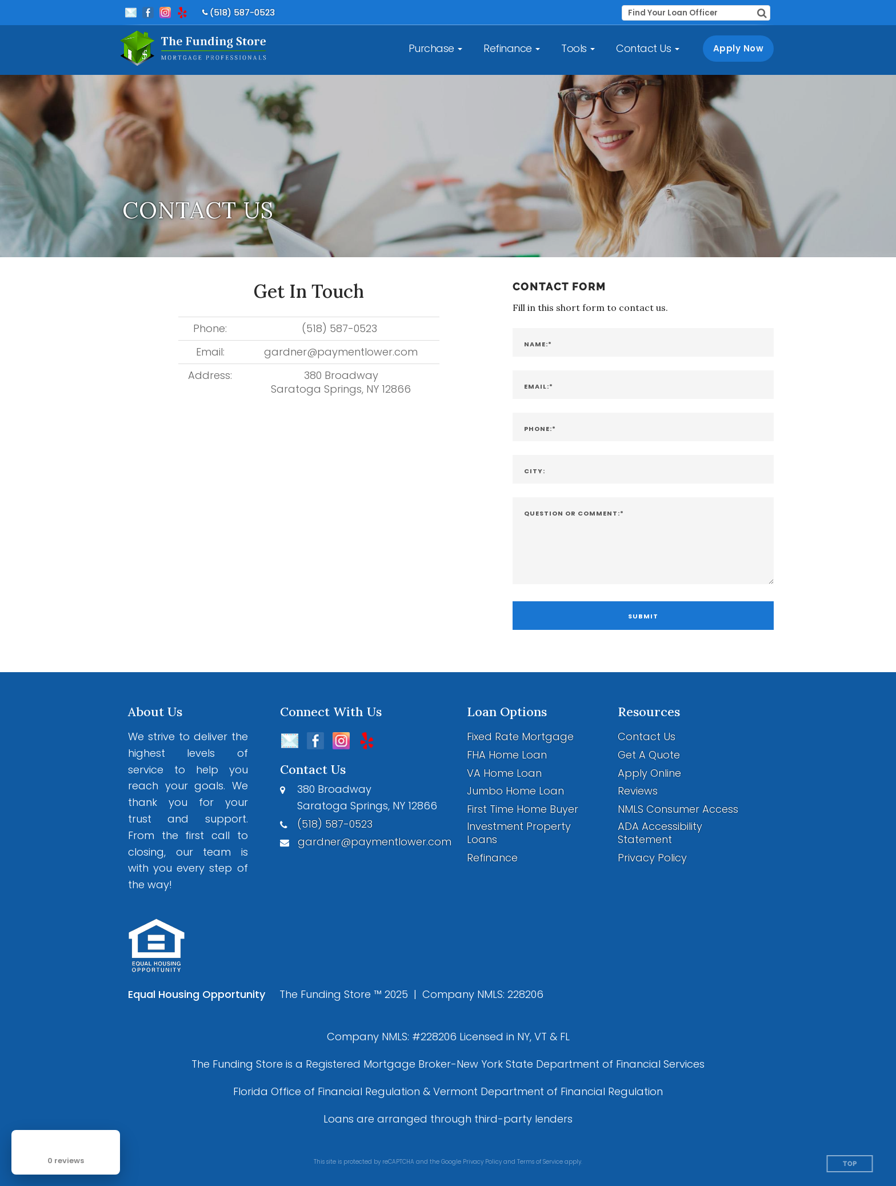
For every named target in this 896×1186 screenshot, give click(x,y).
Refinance (492, 857)
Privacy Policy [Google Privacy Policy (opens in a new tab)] (482, 1161)
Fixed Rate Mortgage (520, 736)
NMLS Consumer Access (678, 809)
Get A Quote (649, 754)
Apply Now (738, 48)
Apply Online (649, 773)
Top (850, 1164)
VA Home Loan (504, 773)
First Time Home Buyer (522, 809)
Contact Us (646, 736)
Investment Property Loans (519, 833)
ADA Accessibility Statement (660, 833)
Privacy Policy (652, 857)
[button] (435, 49)
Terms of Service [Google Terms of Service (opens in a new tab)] (540, 1161)
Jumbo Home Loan (515, 790)
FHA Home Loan (507, 754)
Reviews (638, 790)
